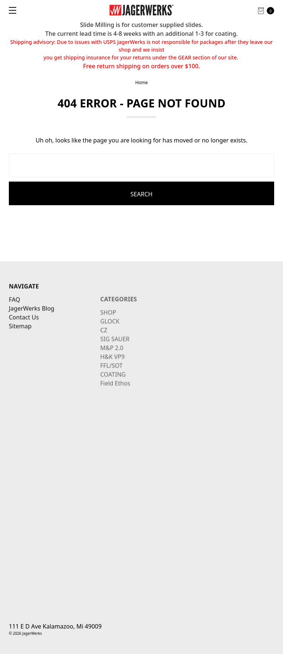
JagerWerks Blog (31, 321)
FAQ (14, 312)
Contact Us (24, 330)
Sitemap (20, 339)
